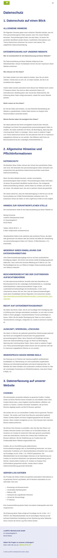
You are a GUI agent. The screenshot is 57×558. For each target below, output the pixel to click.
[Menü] (53, 3)
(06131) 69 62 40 (25, 545)
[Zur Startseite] (6, 3)
